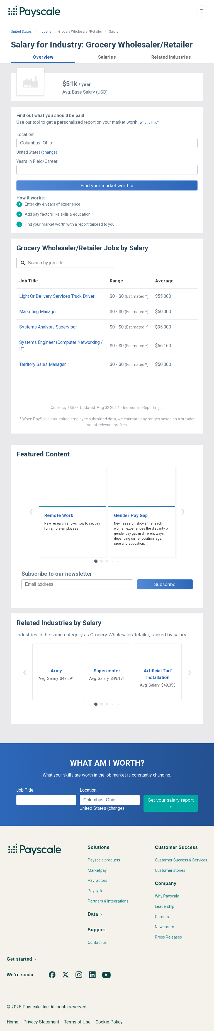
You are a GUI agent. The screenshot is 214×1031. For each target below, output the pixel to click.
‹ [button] (31, 511)
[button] (43, 56)
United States (21, 32)
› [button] (183, 511)
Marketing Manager (38, 311)
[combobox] (107, 143)
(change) (49, 152)
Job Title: (25, 790)
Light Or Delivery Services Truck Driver (56, 296)
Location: (25, 134)
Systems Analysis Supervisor (48, 327)
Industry (45, 32)
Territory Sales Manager (42, 364)
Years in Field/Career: (37, 161)
